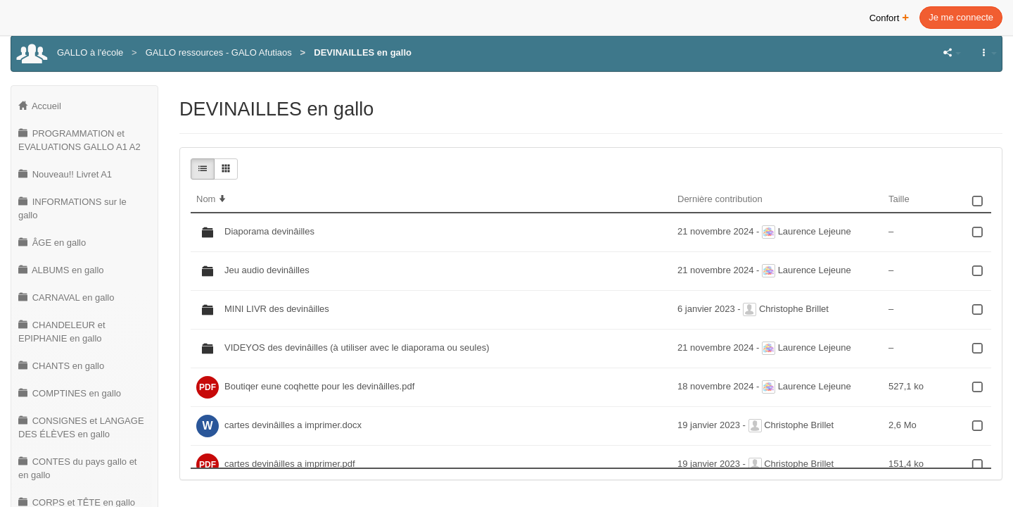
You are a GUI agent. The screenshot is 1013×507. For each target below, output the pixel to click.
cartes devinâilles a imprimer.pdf (289, 463)
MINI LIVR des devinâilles (276, 308)
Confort (889, 16)
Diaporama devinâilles (269, 231)
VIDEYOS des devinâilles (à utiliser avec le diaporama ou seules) (356, 347)
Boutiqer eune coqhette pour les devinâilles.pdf (319, 386)
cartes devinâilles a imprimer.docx (293, 425)
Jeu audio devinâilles (267, 270)
